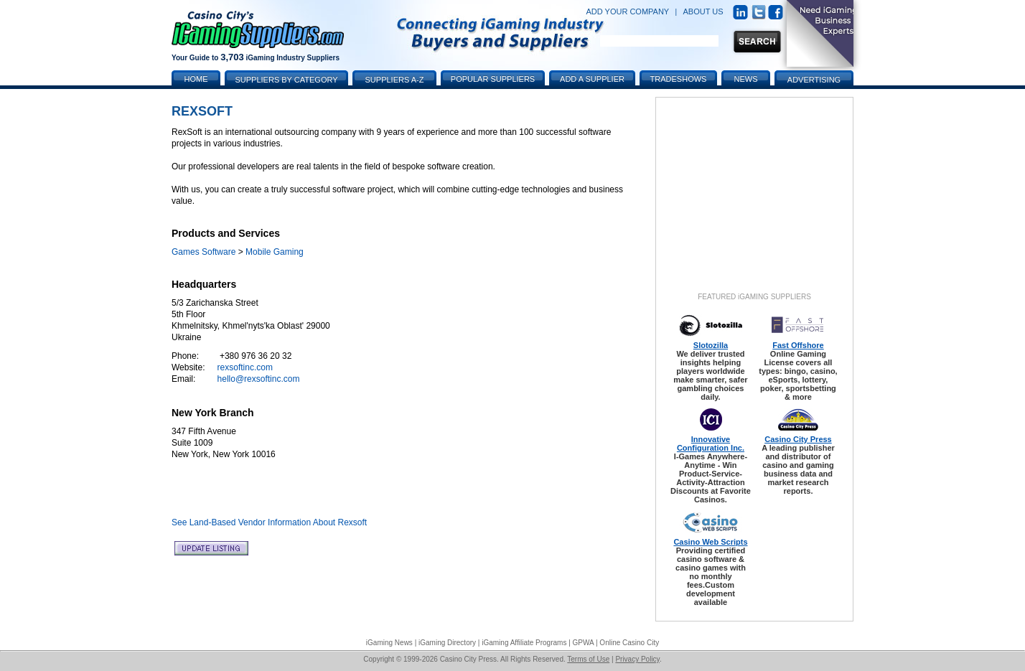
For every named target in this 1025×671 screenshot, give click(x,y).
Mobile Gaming (274, 252)
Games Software (203, 252)
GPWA (583, 643)
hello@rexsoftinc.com (258, 379)
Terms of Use (588, 659)
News (746, 79)
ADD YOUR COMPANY (627, 11)
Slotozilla (710, 345)
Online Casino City (629, 643)
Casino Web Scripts (710, 542)
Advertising (814, 79)
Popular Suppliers (493, 79)
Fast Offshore (798, 345)
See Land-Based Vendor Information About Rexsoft (269, 522)
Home (196, 79)
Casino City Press (798, 439)
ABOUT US (703, 11)
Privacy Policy (637, 659)
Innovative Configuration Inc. (710, 443)
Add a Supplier (592, 79)
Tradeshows (678, 79)
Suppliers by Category (286, 79)
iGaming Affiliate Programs (524, 643)
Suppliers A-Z (394, 79)
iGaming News (389, 643)
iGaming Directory (447, 643)
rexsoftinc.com (245, 367)
